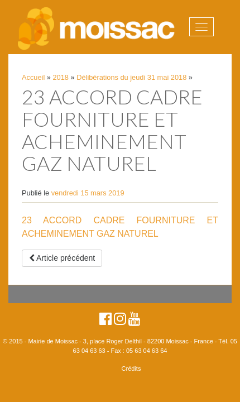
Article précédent (62, 257)
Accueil (33, 77)
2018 (61, 77)
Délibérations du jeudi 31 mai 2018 (131, 77)
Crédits (131, 368)
